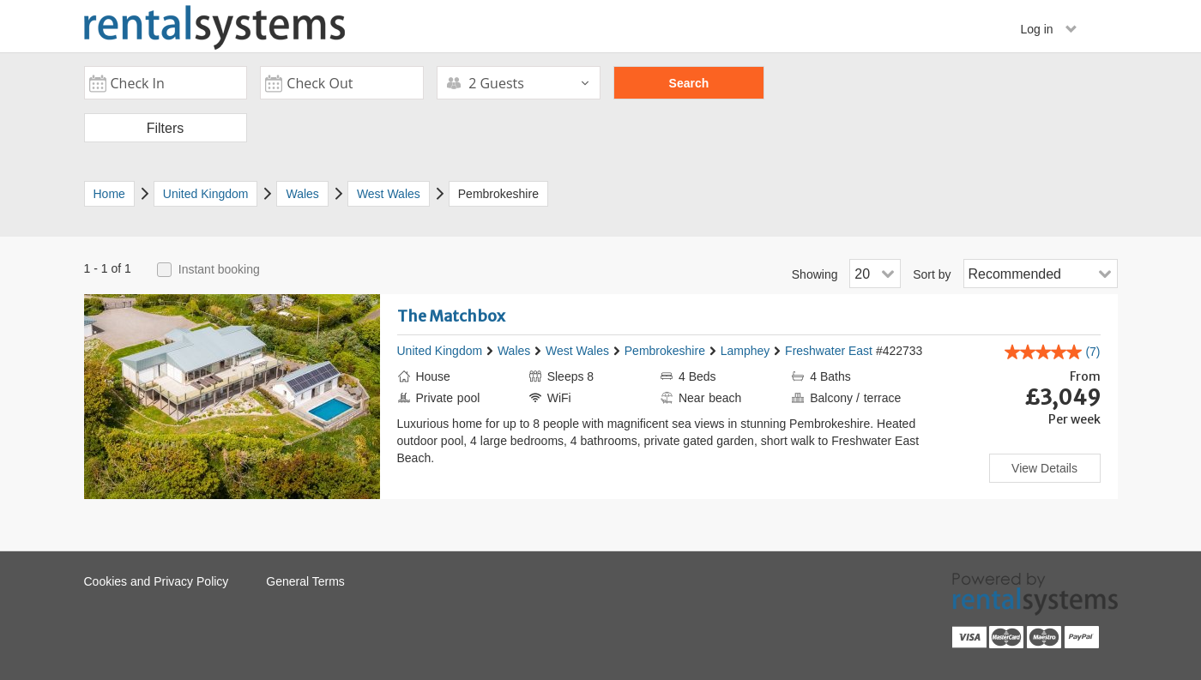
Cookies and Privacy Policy (156, 581)
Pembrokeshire (665, 351)
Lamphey (745, 351)
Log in (1048, 29)
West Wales (577, 351)
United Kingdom (440, 351)
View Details (1044, 468)
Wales (514, 351)
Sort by (932, 274)
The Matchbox (451, 316)
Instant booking (219, 269)
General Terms (305, 581)
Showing (815, 274)
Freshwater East (828, 351)
